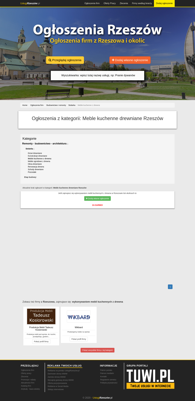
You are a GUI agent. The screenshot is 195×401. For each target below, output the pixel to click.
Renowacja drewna (36, 167)
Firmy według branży (142, 3)
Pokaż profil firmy (41, 341)
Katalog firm (26, 386)
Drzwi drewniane (35, 153)
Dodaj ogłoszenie (164, 3)
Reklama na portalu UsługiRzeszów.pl (63, 370)
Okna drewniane (35, 164)
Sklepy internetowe (56, 389)
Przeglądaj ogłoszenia (65, 60)
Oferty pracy (26, 373)
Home (24, 105)
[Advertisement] (97, 222)
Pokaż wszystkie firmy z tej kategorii (97, 350)
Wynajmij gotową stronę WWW (61, 380)
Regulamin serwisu (108, 380)
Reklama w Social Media (58, 386)
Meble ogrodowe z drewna (39, 161)
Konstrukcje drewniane (37, 156)
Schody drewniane (35, 169)
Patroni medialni (107, 373)
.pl (30, 3)
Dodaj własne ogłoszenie (130, 60)
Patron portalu (106, 370)
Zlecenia (124, 3)
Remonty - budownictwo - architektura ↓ (45, 143)
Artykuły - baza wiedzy (30, 389)
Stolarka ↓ (30, 149)
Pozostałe (32, 172)
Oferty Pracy (110, 3)
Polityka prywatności (108, 383)
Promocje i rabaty (28, 380)
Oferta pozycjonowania (57, 383)
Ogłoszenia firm (92, 3)
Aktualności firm (27, 383)
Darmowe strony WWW (57, 374)
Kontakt (103, 376)
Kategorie (29, 138)
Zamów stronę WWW (57, 377)
